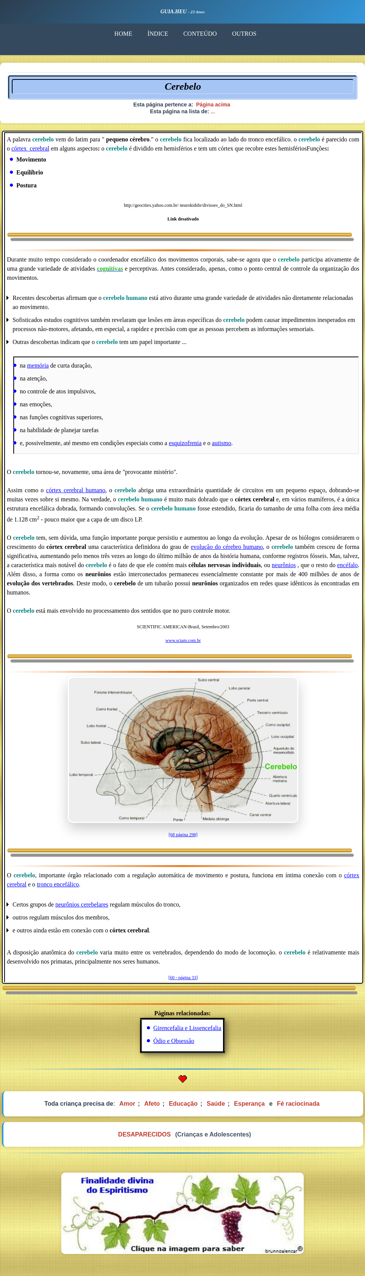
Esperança (249, 1103)
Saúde (216, 1103)
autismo (221, 443)
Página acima (213, 104)
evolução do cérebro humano (227, 547)
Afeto (152, 1103)
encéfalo (347, 565)
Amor (127, 1103)
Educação (183, 1103)
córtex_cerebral (30, 148)
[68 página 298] (183, 834)
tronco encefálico (58, 884)
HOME (123, 33)
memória (38, 365)
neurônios (284, 565)
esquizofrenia (185, 443)
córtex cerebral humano (75, 490)
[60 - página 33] (183, 977)
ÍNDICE (157, 33)
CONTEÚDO (200, 33)
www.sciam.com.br (183, 640)
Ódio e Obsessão (173, 1041)
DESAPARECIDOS (144, 1134)
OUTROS (244, 33)
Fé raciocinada (298, 1103)
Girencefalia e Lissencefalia (187, 1028)
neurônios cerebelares (81, 904)
